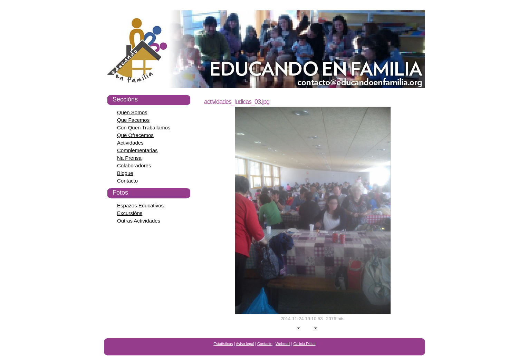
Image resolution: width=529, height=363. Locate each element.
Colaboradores (134, 165)
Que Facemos (133, 120)
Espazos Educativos (140, 205)
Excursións (129, 213)
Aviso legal (245, 344)
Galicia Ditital (305, 344)
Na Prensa (129, 158)
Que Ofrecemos (135, 135)
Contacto (127, 181)
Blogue (125, 173)
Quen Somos (132, 112)
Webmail (283, 344)
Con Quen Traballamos (143, 127)
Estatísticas (223, 344)
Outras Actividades (138, 221)
